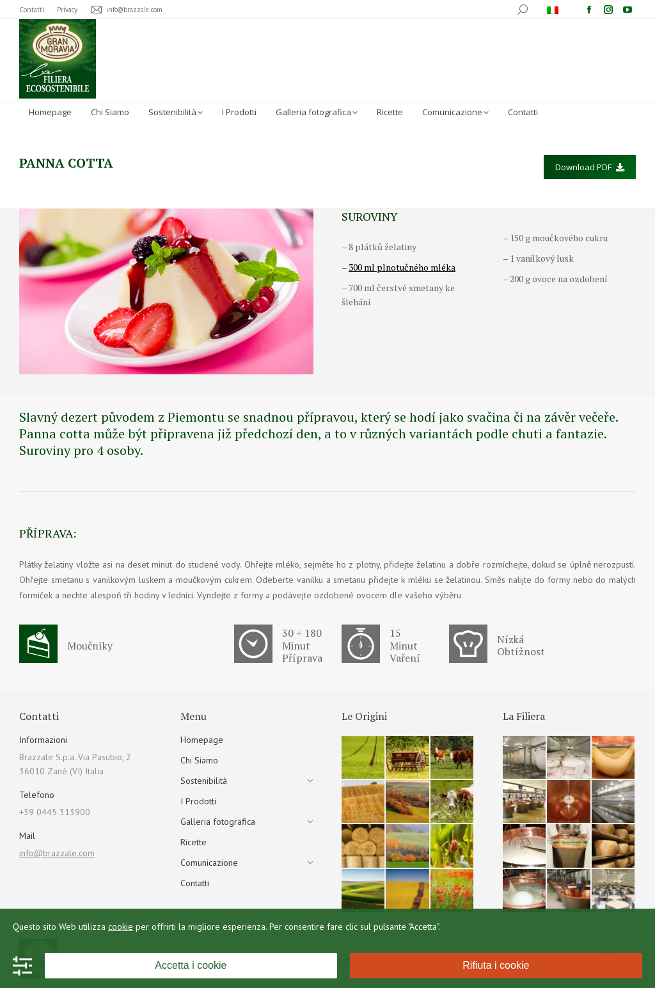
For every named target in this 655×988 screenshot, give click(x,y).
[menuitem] (554, 9)
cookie (120, 926)
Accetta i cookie (190, 965)
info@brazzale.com (57, 853)
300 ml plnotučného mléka (402, 267)
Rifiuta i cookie (495, 965)
